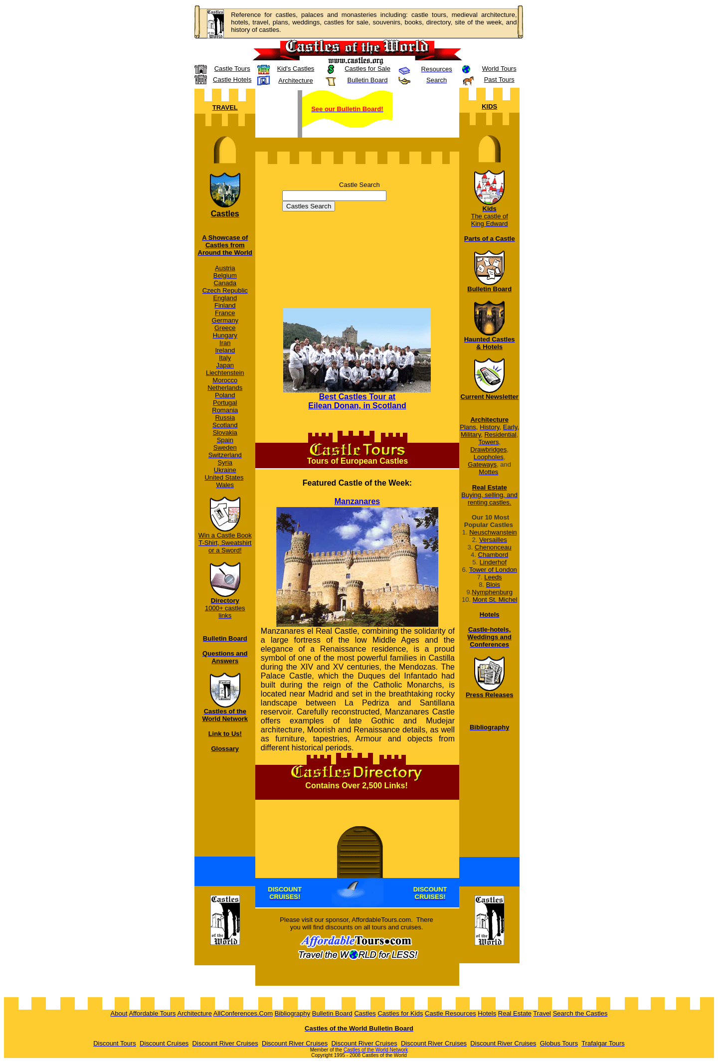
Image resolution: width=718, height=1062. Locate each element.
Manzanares (357, 501)
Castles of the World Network (376, 1050)
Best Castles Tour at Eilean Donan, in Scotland (357, 401)
